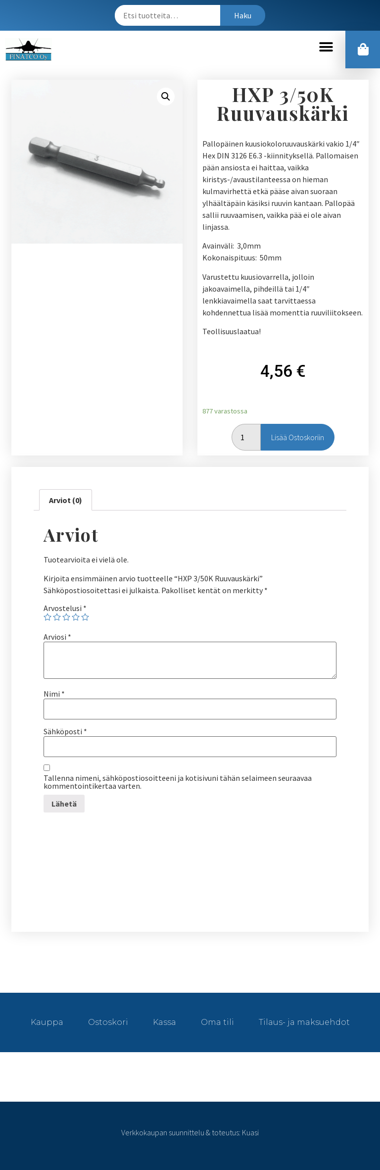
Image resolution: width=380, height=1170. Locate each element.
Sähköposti (65, 731)
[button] (326, 47)
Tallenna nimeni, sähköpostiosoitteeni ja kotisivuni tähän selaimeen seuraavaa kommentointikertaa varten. (178, 782)
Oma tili (217, 1022)
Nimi (54, 694)
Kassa (164, 1022)
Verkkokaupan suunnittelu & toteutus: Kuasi (190, 1132)
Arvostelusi (65, 608)
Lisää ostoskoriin (297, 437)
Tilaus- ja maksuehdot (304, 1022)
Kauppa (47, 1022)
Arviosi (57, 637)
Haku (242, 15)
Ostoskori (108, 1022)
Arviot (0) (65, 500)
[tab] (65, 500)
